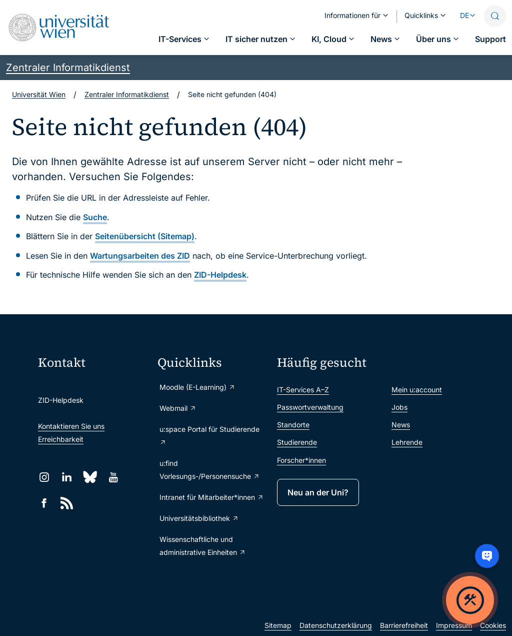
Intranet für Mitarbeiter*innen (212, 497)
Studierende (297, 442)
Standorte (293, 424)
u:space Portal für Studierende (210, 435)
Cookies (493, 625)
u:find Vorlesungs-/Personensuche (210, 469)
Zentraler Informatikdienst (68, 68)
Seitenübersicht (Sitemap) (144, 236)
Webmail (178, 408)
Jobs (400, 407)
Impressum (454, 625)
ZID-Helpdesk (220, 275)
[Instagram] (44, 477)
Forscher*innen (301, 460)
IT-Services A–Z (303, 389)
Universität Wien (39, 94)
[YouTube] (113, 477)
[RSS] (66, 503)
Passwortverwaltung (310, 407)
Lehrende (407, 442)
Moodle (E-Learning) (198, 387)
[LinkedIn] (66, 477)
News (401, 424)
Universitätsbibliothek (199, 518)
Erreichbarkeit (61, 439)
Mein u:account (417, 389)
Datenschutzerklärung (336, 625)
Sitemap (278, 625)
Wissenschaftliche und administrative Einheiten (203, 545)
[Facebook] (44, 503)
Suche (95, 217)
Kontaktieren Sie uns (71, 426)
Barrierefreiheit (404, 625)
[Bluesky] (90, 477)
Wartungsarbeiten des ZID (140, 256)
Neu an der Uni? (318, 492)
